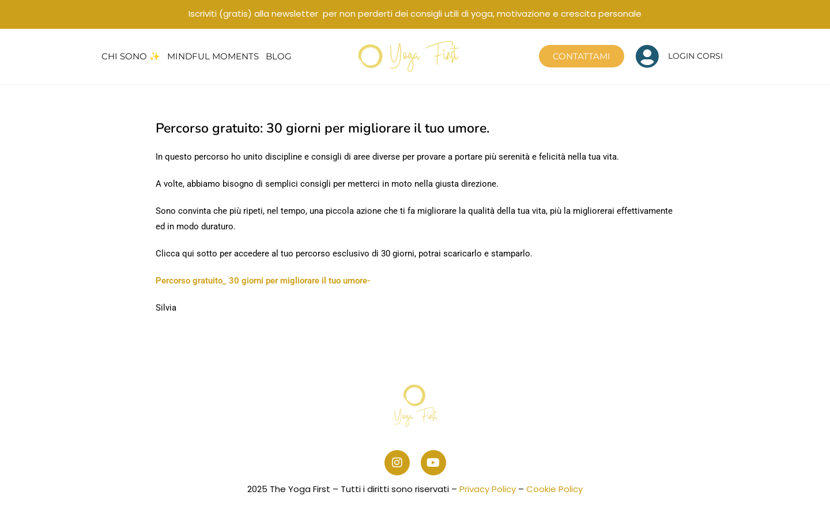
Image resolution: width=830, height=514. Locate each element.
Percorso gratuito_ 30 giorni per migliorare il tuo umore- (263, 280)
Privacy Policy (487, 489)
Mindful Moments (213, 56)
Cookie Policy (554, 489)
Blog (279, 56)
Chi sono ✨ (130, 56)
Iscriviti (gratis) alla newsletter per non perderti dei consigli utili (415, 13)
